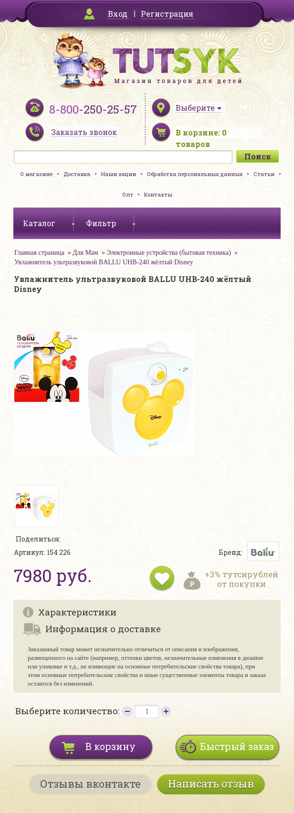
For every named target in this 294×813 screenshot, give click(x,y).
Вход (117, 14)
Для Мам (85, 252)
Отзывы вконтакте (90, 784)
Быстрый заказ (237, 746)
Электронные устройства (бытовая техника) (168, 252)
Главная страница (39, 252)
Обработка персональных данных (194, 173)
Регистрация (167, 14)
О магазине (36, 173)
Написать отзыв (211, 784)
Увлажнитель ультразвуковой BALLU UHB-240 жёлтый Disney (103, 262)
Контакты (158, 194)
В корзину (110, 746)
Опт (127, 194)
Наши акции (118, 173)
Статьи (263, 173)
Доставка (76, 173)
